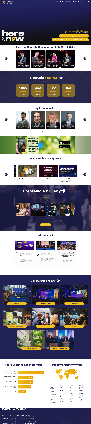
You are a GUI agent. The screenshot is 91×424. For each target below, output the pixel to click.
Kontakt (80, 1)
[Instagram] (58, 1)
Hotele (74, 1)
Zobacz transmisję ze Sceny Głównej (73, 36)
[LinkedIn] (60, 1)
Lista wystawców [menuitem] (45, 3)
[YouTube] (62, 1)
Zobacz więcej (45, 131)
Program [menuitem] (36, 3)
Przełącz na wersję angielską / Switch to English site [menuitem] (88, 1)
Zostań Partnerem (45, 354)
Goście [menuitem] (60, 3)
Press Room (67, 1)
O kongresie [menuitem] (29, 3)
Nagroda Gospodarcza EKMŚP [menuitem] (80, 3)
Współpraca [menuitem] (68, 3)
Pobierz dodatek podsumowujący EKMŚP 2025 (70, 39)
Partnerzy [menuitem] (54, 3)
